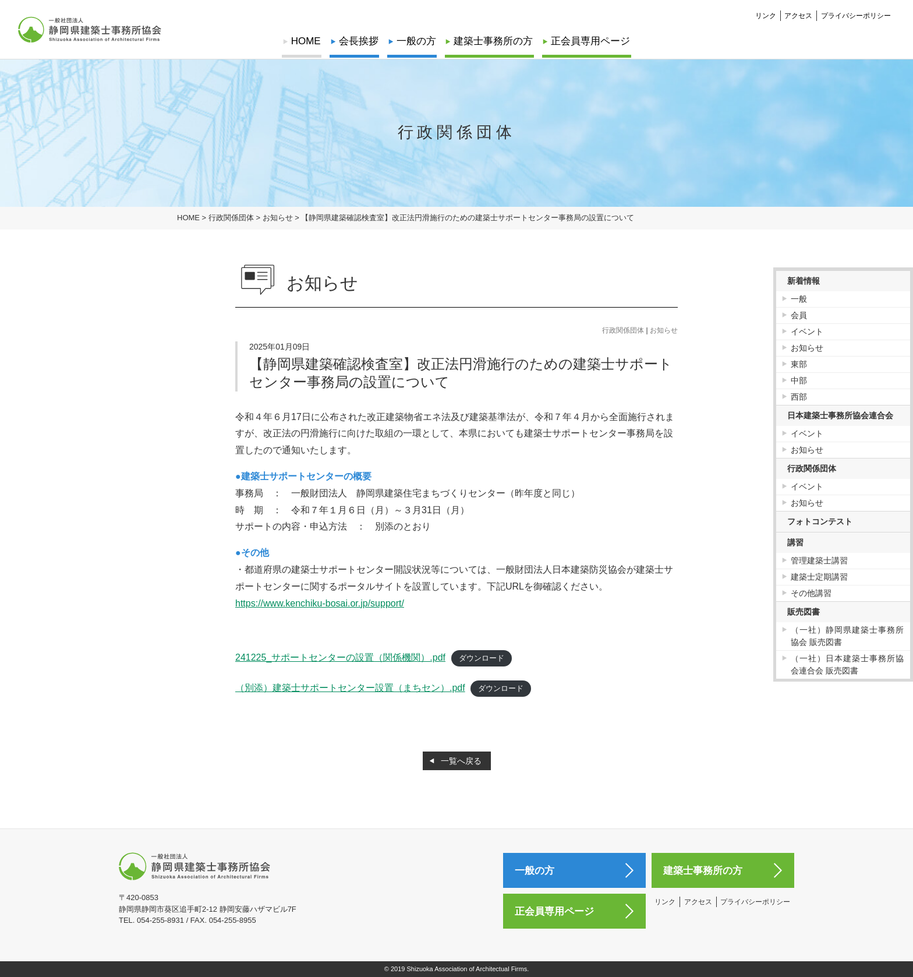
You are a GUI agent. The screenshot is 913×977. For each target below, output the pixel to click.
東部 (799, 364)
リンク (765, 15)
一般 (799, 299)
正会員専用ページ (588, 41)
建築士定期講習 (819, 576)
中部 (799, 380)
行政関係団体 (623, 330)
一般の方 (416, 41)
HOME (308, 41)
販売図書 (803, 611)
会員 (799, 315)
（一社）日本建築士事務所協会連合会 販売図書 (847, 664)
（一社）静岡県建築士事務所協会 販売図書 (847, 636)
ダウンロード (481, 658)
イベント (807, 331)
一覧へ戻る (461, 761)
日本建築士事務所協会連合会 (840, 415)
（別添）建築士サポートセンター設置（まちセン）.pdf (350, 688)
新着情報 (803, 280)
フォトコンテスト (819, 521)
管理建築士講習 (819, 560)
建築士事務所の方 (492, 41)
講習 (795, 542)
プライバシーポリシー (856, 15)
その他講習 (811, 593)
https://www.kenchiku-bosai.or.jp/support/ (319, 603)
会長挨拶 (359, 41)
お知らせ (664, 330)
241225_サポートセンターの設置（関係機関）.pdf (340, 657)
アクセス (798, 15)
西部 (799, 396)
